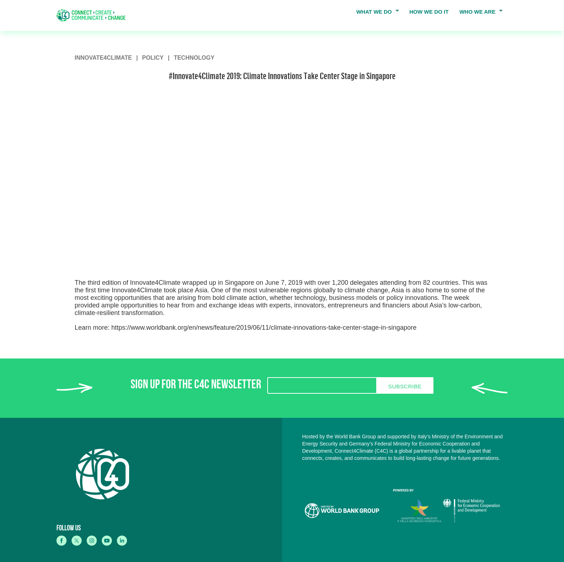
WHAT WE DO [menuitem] (375, 13)
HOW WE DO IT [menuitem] (429, 12)
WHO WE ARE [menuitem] (479, 13)
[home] (93, 15)
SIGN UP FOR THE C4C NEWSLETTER (196, 386)
